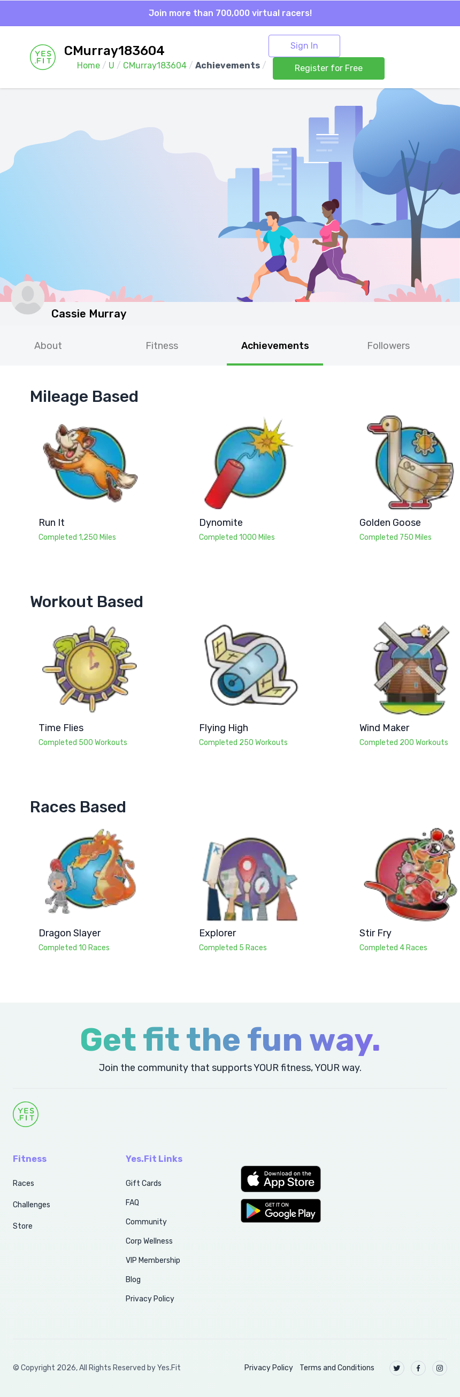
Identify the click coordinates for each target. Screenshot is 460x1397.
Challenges (31, 1204)
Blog (133, 1279)
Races (23, 1183)
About (48, 346)
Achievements (275, 346)
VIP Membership (153, 1260)
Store (23, 1226)
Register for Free (329, 68)
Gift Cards (144, 1183)
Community (146, 1222)
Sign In (304, 46)
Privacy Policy (150, 1298)
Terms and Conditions (337, 1367)
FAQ (132, 1202)
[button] (287, 1179)
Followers (388, 346)
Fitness (161, 346)
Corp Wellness (149, 1241)
